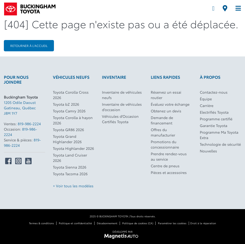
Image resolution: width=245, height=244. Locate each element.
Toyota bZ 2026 (66, 104)
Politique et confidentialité (75, 223)
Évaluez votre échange (170, 104)
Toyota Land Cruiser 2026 (70, 157)
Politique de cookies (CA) (137, 223)
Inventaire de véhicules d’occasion (122, 107)
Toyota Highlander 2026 (73, 148)
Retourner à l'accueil (29, 45)
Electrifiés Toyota (214, 112)
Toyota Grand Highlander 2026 (67, 139)
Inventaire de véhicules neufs (122, 95)
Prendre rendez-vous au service (169, 156)
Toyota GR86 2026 (68, 129)
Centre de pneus (165, 165)
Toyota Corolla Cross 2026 (71, 95)
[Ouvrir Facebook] (8, 161)
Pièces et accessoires (169, 172)
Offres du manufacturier (163, 132)
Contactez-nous (214, 92)
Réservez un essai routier (166, 95)
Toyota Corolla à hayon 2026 (73, 120)
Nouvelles (208, 150)
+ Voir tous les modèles (73, 185)
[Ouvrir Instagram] (18, 161)
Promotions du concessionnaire (165, 144)
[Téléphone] (213, 8)
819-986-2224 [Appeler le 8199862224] (29, 123)
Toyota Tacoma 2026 (70, 173)
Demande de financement (162, 120)
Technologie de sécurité (220, 144)
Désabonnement (107, 223)
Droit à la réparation (203, 223)
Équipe (206, 98)
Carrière (206, 105)
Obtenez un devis (166, 110)
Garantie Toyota (213, 125)
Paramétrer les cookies (172, 223)
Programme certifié (216, 118)
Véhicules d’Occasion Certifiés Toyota (120, 119)
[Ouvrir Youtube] (28, 161)
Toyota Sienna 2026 (69, 167)
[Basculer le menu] (236, 8)
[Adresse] (225, 8)
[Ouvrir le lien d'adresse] (20, 108)
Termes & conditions (41, 223)
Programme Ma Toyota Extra (219, 135)
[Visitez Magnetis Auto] (122, 235)
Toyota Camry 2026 (69, 110)
